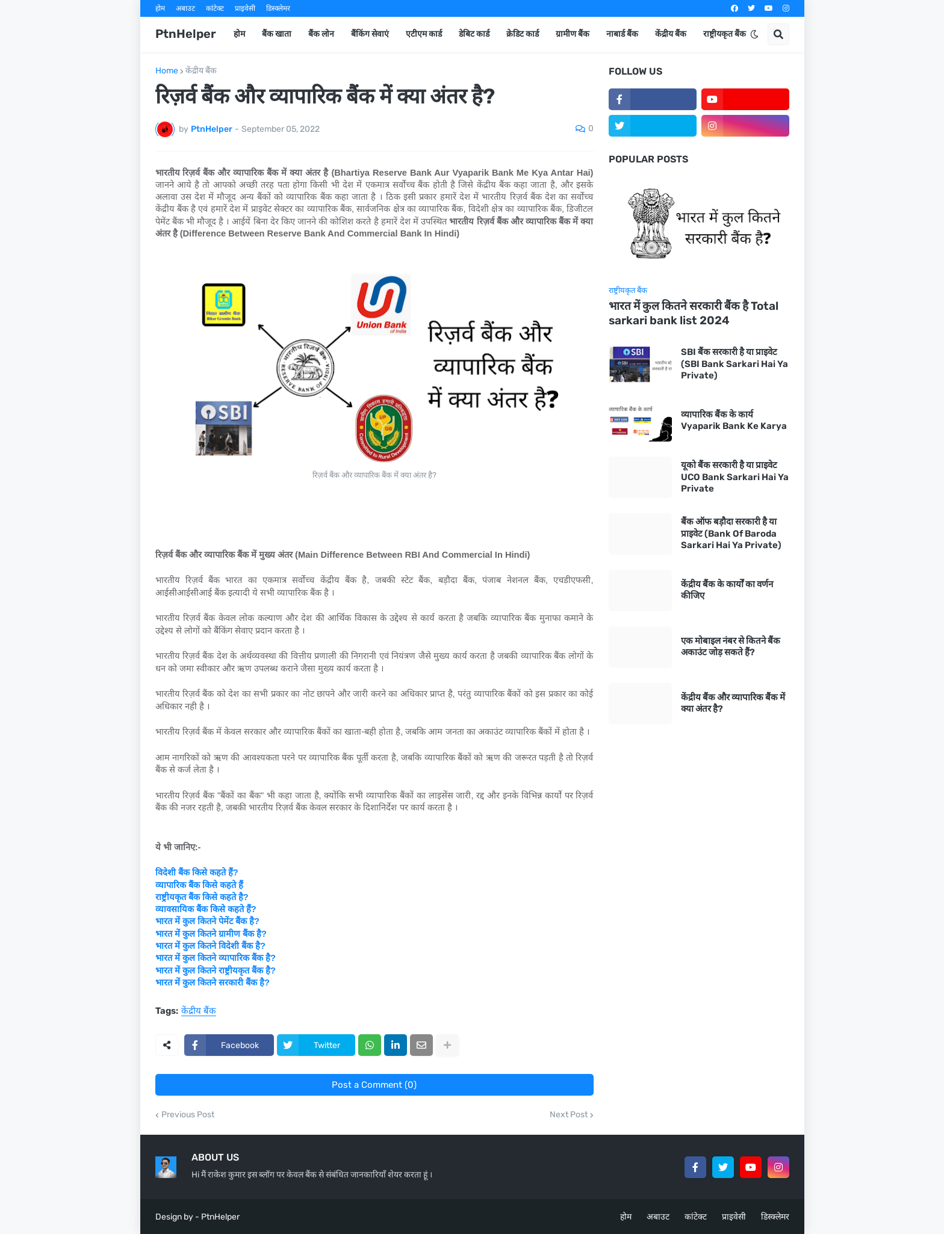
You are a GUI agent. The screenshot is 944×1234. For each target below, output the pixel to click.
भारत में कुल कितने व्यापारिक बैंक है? (215, 958)
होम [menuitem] (239, 34)
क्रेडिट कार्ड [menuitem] (522, 34)
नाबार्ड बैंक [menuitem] (622, 34)
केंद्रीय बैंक (201, 71)
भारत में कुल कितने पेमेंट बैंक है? (207, 921)
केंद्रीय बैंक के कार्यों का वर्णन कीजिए (727, 590)
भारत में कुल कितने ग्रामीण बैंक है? (211, 934)
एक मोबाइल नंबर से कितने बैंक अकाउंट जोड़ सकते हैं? (730, 646)
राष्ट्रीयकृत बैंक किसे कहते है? (202, 897)
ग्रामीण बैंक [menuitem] (572, 34)
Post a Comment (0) (374, 1084)
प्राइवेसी (245, 8)
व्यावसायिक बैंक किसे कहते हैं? (205, 909)
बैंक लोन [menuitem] (321, 34)
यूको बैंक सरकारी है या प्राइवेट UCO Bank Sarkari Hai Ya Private (735, 477)
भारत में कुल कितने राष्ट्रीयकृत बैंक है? (215, 970)
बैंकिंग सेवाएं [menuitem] (370, 34)
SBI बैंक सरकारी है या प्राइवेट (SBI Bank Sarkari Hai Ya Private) (734, 364)
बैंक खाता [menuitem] (276, 34)
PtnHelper (185, 33)
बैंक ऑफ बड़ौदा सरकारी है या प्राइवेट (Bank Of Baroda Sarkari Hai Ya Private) (731, 533)
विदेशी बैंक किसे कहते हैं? (196, 872)
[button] (754, 34)
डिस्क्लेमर (278, 8)
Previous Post (187, 1115)
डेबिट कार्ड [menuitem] (474, 34)
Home (166, 71)
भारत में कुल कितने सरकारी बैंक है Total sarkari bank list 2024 (693, 313)
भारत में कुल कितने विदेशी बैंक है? (210, 946)
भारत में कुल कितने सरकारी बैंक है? (212, 982)
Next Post (569, 1115)
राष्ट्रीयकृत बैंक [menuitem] (724, 34)
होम (160, 8)
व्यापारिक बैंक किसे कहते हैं (199, 885)
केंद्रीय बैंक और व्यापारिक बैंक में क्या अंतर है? (733, 703)
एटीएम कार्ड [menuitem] (424, 34)
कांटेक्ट (215, 8)
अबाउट (185, 8)
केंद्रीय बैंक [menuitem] (670, 34)
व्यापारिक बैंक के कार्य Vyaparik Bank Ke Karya (734, 420)
